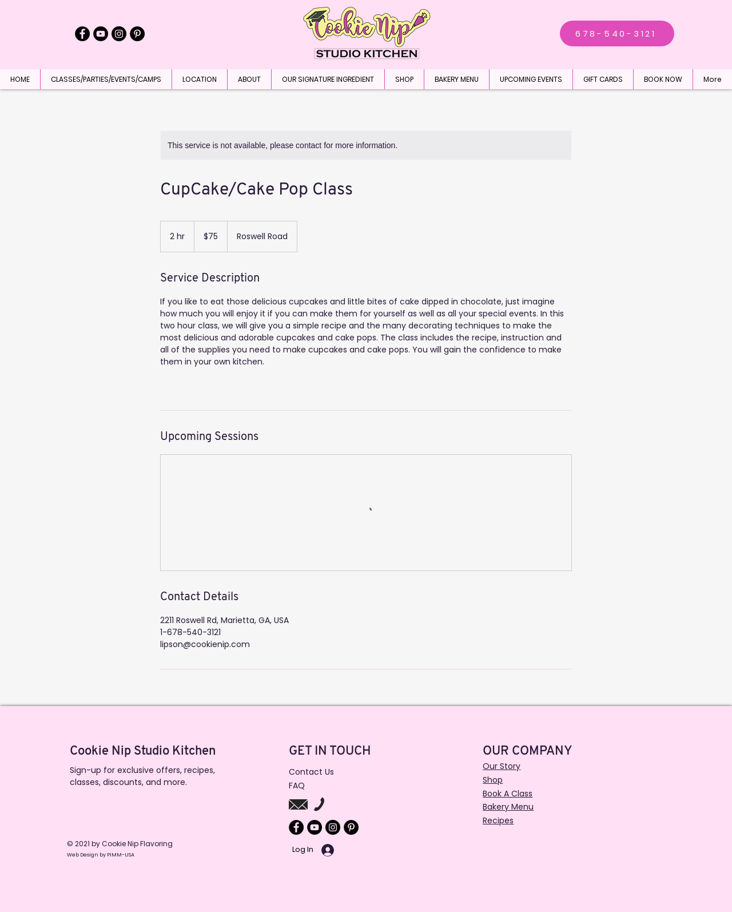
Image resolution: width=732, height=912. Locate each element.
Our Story (501, 766)
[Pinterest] (137, 33)
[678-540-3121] (617, 33)
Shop (493, 780)
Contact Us (311, 772)
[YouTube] (100, 33)
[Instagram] (119, 33)
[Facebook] (82, 33)
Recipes (498, 820)
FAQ (297, 785)
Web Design (83, 854)
